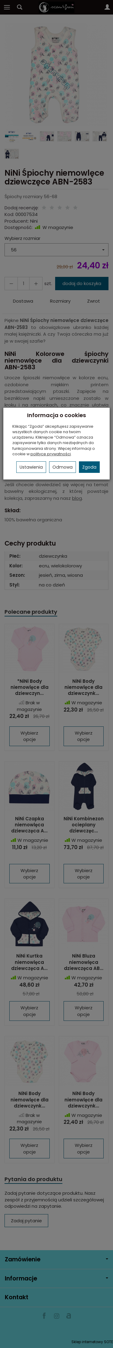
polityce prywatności (50, 454)
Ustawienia (31, 467)
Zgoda (89, 467)
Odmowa (62, 467)
